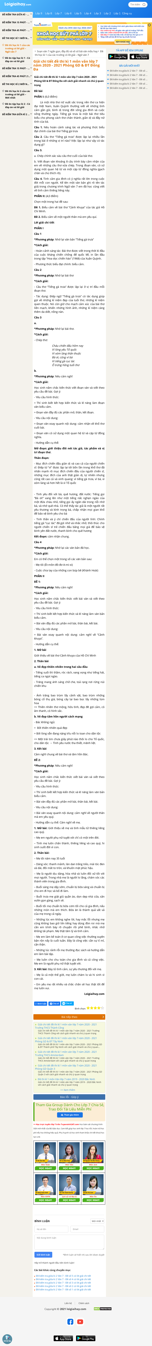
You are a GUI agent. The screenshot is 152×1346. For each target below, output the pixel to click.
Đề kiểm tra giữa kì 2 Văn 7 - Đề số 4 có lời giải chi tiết (63, 1279)
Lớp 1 (117, 13)
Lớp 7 (58, 13)
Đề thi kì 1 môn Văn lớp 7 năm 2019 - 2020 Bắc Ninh (66, 1079)
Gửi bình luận (43, 1255)
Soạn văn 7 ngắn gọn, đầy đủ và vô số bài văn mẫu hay (67, 51)
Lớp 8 (48, 13)
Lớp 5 (78, 13)
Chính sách (84, 1303)
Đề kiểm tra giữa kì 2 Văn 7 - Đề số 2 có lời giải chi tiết (63, 1286)
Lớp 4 (87, 13)
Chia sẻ (54, 1003)
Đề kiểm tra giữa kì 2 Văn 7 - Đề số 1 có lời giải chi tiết (63, 1289)
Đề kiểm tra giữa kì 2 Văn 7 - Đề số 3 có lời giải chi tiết (63, 1282)
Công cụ (127, 13)
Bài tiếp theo (82, 1017)
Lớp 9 (38, 13)
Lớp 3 (97, 13)
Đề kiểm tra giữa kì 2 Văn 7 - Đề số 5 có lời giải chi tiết (63, 1275)
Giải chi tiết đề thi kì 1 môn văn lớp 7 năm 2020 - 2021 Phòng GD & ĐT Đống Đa (66, 65)
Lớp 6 (68, 13)
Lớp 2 (107, 13)
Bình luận (40, 1004)
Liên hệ (68, 1303)
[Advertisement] (129, 111)
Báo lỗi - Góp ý (69, 1097)
